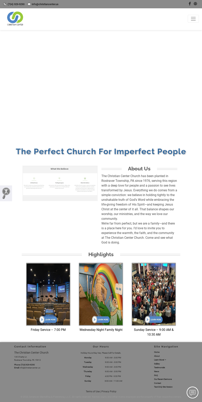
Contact (157, 383)
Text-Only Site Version (163, 387)
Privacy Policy (108, 391)
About (157, 356)
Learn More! (159, 360)
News (156, 371)
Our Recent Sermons (163, 379)
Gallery (157, 363)
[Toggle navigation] (193, 19)
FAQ (156, 375)
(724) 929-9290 (13, 4)
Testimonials (159, 367)
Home (156, 352)
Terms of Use (93, 391)
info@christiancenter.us (42, 4)
